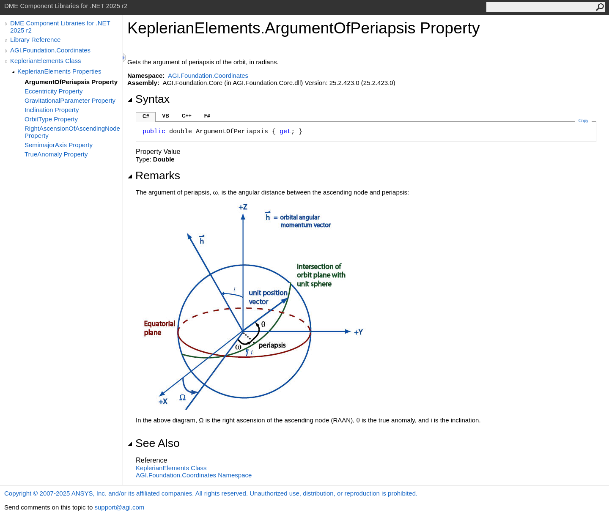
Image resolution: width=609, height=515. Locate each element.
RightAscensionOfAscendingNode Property (72, 132)
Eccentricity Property (54, 91)
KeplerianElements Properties (59, 71)
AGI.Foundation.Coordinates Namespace (194, 475)
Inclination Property (52, 109)
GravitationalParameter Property (70, 100)
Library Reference (35, 39)
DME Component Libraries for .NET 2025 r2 (60, 26)
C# (146, 116)
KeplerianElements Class (45, 60)
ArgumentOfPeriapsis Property (71, 81)
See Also (153, 443)
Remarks (153, 175)
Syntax (148, 99)
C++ (187, 116)
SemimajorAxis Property (59, 144)
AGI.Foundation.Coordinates (50, 50)
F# (207, 116)
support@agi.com (119, 507)
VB (165, 116)
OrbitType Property (51, 119)
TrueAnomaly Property (56, 154)
